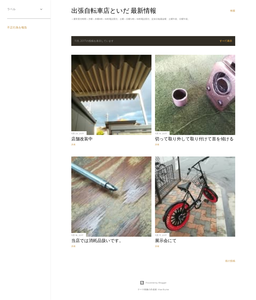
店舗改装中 (82, 139)
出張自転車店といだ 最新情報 (113, 10)
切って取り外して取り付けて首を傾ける (194, 139)
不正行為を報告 (17, 27)
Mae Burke (163, 289)
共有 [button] (73, 144)
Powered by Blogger (153, 283)
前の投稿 (230, 260)
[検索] (232, 10)
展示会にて (166, 240)
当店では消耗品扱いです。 (97, 240)
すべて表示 (226, 41)
